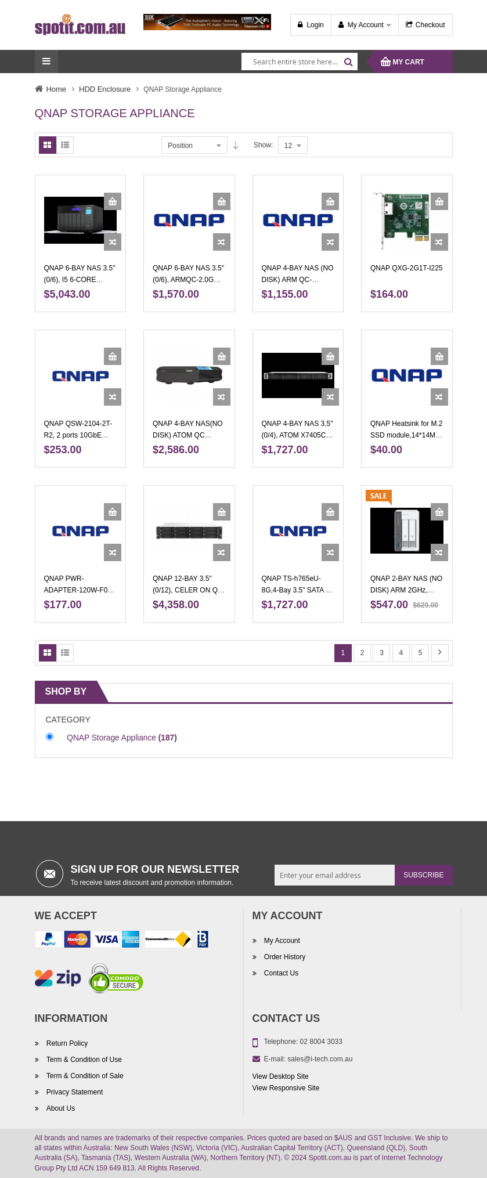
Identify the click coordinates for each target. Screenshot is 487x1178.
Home (56, 89)
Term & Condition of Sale (84, 1076)
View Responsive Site (286, 1088)
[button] (112, 242)
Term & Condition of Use (83, 1060)
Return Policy (66, 1043)
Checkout (430, 25)
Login (314, 25)
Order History (284, 957)
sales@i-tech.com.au (319, 1059)
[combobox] (299, 61)
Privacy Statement (74, 1092)
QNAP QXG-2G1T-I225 (406, 268)
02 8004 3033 (321, 1042)
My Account (366, 25)
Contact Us (280, 973)
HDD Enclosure (105, 89)
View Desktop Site (280, 1076)
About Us (60, 1108)
